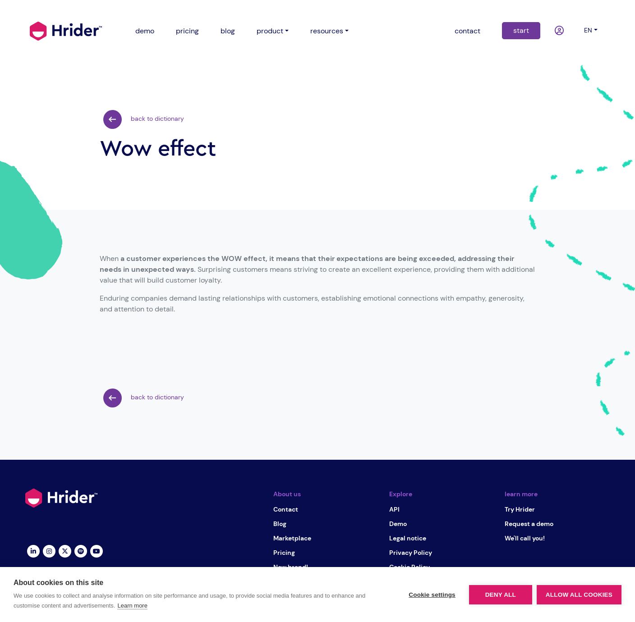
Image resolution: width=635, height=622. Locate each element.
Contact (285, 509)
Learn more (132, 605)
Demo (398, 524)
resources (326, 31)
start (521, 30)
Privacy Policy (410, 553)
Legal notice (407, 538)
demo (144, 31)
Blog (279, 524)
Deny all (500, 594)
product (270, 31)
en (588, 30)
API (394, 509)
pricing (187, 31)
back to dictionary (143, 119)
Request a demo (529, 524)
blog (228, 31)
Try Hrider (520, 509)
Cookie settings (432, 594)
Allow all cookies (579, 594)
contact (467, 31)
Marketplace (292, 538)
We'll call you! (525, 538)
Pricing (284, 553)
